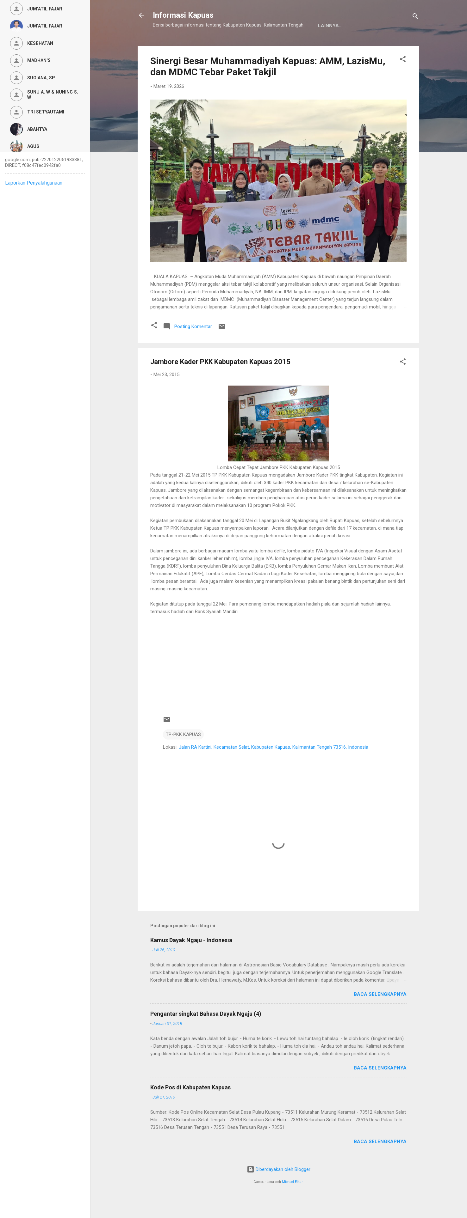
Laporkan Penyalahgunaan (33, 183)
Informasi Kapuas (183, 15)
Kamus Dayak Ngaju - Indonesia (191, 959)
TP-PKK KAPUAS (183, 754)
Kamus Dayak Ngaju (183, 45)
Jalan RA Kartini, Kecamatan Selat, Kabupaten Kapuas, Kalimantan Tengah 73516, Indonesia (273, 767)
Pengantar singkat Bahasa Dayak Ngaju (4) (205, 1033)
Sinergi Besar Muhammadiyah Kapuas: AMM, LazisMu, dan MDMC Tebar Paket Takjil (267, 86)
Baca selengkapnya (380, 1014)
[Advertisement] (278, 679)
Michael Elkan (292, 1201)
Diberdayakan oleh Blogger (278, 1189)
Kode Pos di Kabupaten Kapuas (190, 1107)
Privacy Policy (240, 45)
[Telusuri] (415, 17)
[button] (403, 80)
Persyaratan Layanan (300, 45)
